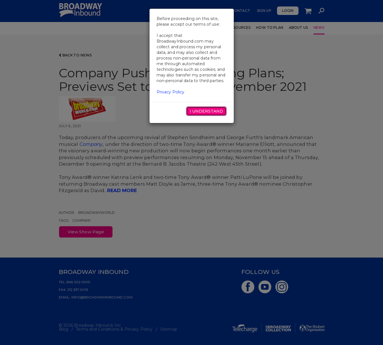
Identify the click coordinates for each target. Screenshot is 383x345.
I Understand (206, 111)
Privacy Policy (171, 92)
